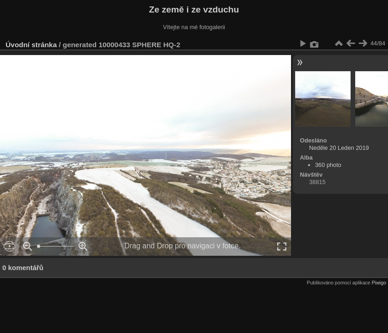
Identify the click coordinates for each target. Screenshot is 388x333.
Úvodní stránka (31, 45)
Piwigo (379, 282)
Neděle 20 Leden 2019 (339, 147)
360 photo (328, 164)
